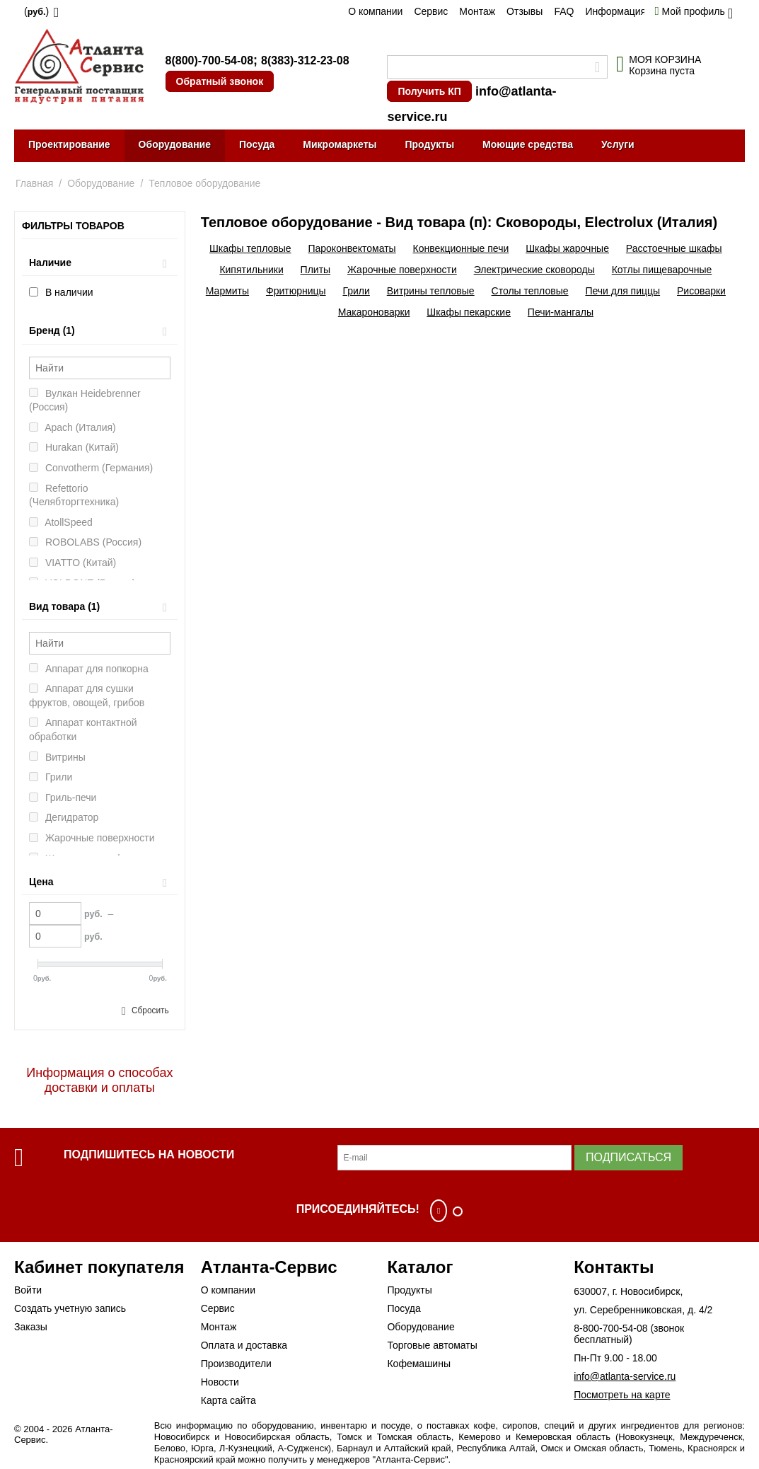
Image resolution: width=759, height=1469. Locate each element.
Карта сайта (228, 1400)
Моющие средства (527, 144)
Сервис (431, 11)
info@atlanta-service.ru (625, 1376)
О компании (375, 11)
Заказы (30, 1326)
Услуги (618, 144)
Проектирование (69, 144)
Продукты (429, 144)
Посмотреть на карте (622, 1394)
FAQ (564, 11)
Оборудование (175, 144)
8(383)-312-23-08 (305, 60)
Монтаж (477, 11)
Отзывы (524, 11)
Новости (220, 1382)
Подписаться (628, 1157)
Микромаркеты (339, 144)
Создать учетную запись (70, 1308)
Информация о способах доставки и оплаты (99, 1080)
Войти (28, 1290)
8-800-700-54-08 (610, 1328)
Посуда (256, 144)
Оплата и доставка (244, 1345)
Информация (615, 11)
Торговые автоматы (432, 1345)
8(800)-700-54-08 (210, 60)
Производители (236, 1363)
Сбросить (150, 1010)
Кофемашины (419, 1363)
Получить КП (429, 91)
